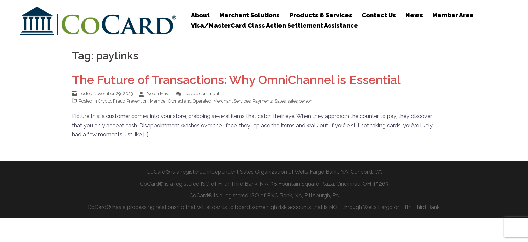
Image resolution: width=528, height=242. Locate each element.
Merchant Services (232, 101)
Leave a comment (201, 93)
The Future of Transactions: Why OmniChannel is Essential (236, 80)
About (200, 15)
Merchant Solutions (249, 15)
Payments (263, 101)
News (414, 15)
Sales (280, 101)
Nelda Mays (158, 93)
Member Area (453, 15)
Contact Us (379, 15)
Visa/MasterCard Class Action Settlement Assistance (274, 25)
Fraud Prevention (130, 101)
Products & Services (320, 15)
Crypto (104, 101)
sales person (300, 101)
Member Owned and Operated (180, 101)
